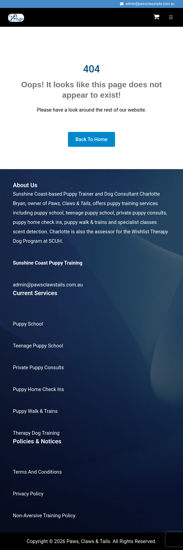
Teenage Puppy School (38, 346)
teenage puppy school (90, 213)
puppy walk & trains (85, 222)
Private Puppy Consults (38, 367)
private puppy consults (141, 213)
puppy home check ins (37, 222)
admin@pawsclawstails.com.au (147, 4)
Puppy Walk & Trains (35, 411)
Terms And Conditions (37, 472)
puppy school (49, 213)
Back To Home (91, 139)
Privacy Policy (28, 494)
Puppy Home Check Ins (38, 389)
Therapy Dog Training (36, 433)
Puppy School (28, 324)
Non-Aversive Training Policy (44, 516)
